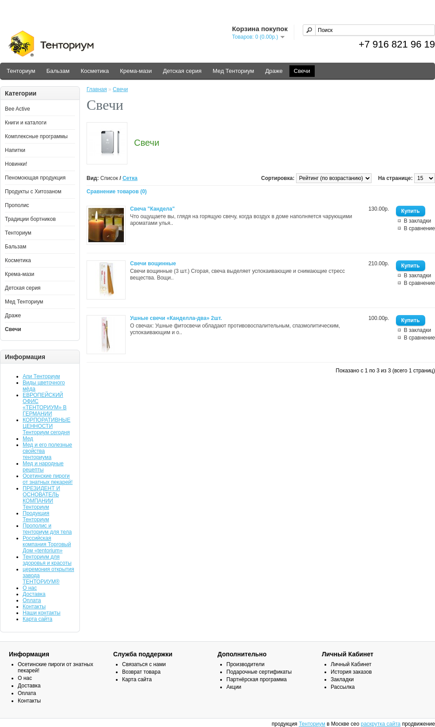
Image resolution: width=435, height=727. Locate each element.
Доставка (34, 594)
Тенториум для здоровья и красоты (47, 560)
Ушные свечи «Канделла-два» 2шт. (176, 318)
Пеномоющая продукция (35, 178)
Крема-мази (136, 71)
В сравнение (419, 228)
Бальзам (57, 71)
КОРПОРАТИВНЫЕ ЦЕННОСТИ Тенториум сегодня (47, 426)
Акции (233, 687)
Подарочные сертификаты (259, 672)
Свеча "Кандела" (152, 209)
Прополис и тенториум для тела (47, 529)
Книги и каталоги (26, 123)
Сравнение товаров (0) (117, 191)
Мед (28, 438)
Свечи (302, 71)
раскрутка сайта (381, 724)
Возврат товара (141, 672)
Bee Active (17, 109)
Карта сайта (37, 619)
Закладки (342, 679)
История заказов (351, 672)
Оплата (32, 600)
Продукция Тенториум (36, 516)
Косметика (95, 71)
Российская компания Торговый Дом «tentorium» (47, 544)
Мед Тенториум (233, 71)
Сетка (130, 178)
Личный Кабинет (351, 664)
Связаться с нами (144, 664)
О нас (30, 588)
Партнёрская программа (256, 679)
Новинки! (16, 164)
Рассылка (343, 687)
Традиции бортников (30, 219)
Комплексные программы (36, 136)
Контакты (34, 606)
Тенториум (21, 71)
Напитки (15, 150)
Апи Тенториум (41, 376)
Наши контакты (41, 613)
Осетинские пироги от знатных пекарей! (48, 479)
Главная (97, 89)
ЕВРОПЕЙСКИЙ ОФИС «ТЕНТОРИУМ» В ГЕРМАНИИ (45, 404)
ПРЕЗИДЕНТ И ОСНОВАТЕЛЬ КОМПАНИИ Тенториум (41, 497)
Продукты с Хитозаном (33, 191)
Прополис (17, 205)
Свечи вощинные (153, 263)
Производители (245, 664)
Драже (274, 71)
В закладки (417, 221)
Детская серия (182, 71)
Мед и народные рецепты (43, 466)
